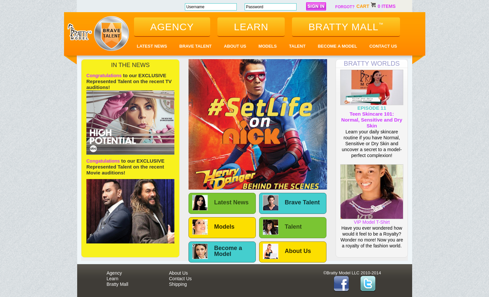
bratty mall (345, 26)
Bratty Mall (117, 284)
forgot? (345, 7)
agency (172, 26)
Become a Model (337, 46)
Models (267, 46)
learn (251, 26)
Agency (114, 273)
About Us (235, 46)
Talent (297, 46)
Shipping (178, 284)
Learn (113, 278)
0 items (386, 6)
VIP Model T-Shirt (371, 220)
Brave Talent (195, 46)
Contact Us (383, 46)
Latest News (152, 46)
